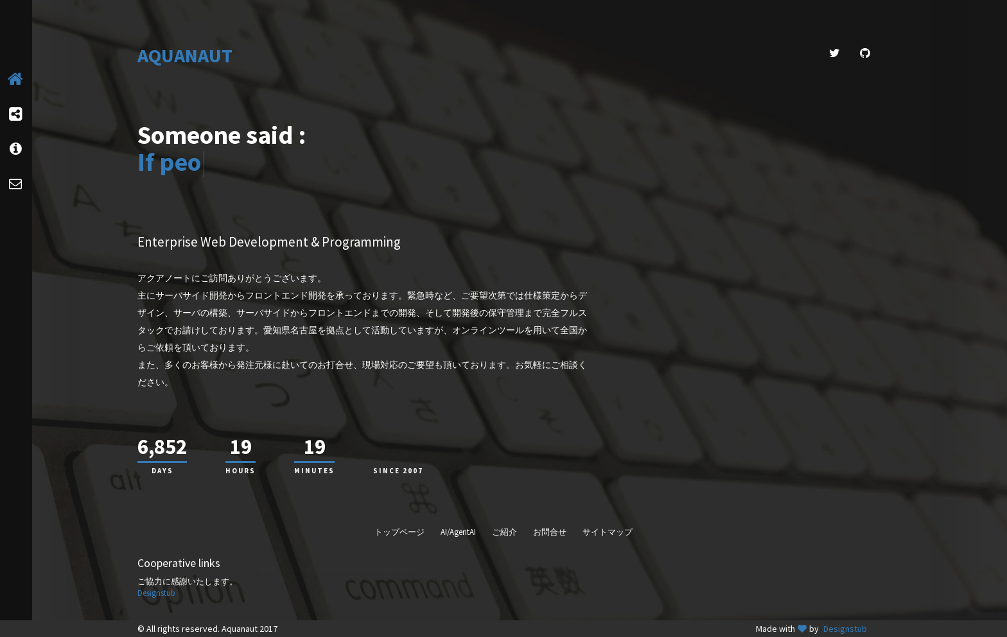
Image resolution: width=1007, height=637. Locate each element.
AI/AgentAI (458, 532)
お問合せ (549, 532)
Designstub (156, 593)
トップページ (399, 532)
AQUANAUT (184, 55)
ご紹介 (504, 532)
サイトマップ (608, 532)
